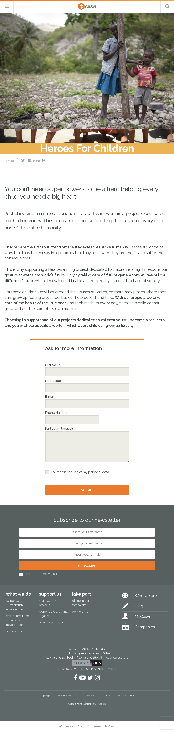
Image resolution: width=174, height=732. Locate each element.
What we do (18, 594)
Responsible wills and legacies (53, 614)
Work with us (80, 611)
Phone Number (56, 413)
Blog (139, 606)
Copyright (45, 695)
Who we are (146, 595)
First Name (53, 365)
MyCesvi (142, 616)
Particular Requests (59, 428)
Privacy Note (89, 695)
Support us (50, 594)
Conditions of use (66, 695)
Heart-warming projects (48, 603)
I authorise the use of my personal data (80, 472)
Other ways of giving (52, 622)
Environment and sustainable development (17, 620)
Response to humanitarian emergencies (15, 605)
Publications (14, 631)
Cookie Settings (125, 695)
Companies (145, 627)
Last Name (53, 381)
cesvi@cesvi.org (117, 657)
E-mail (50, 397)
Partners (106, 695)
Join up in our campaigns (80, 603)
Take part (81, 594)
